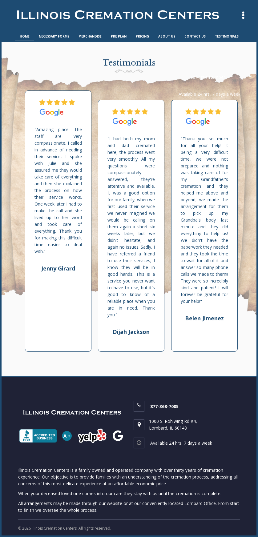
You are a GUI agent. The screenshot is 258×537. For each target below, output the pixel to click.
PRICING (142, 36)
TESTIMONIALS (227, 36)
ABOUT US (166, 36)
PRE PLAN (119, 36)
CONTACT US (195, 36)
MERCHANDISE (90, 36)
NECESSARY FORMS (54, 36)
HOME (25, 36)
